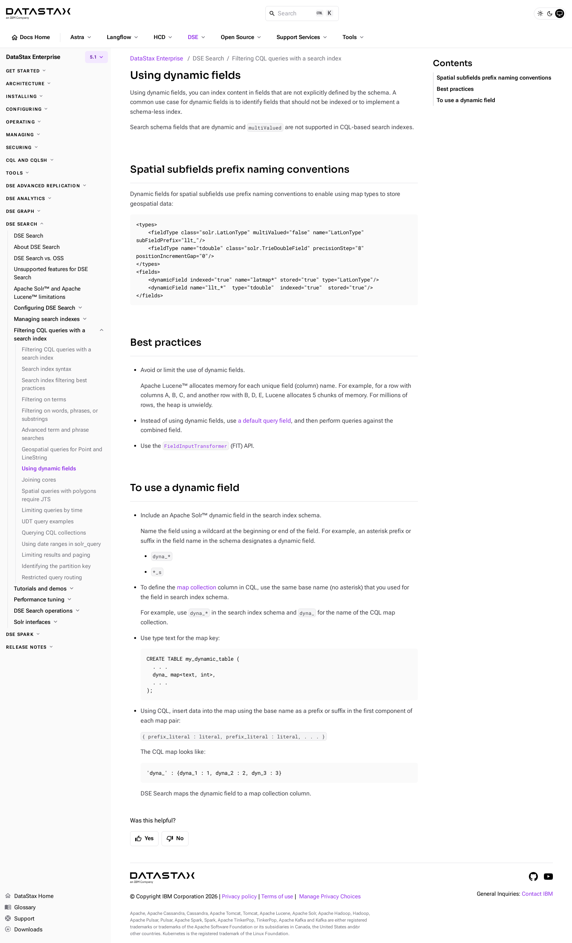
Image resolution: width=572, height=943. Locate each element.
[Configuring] (55, 109)
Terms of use (277, 896)
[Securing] (55, 147)
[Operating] (55, 122)
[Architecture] (55, 83)
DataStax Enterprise (156, 58)
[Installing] (55, 96)
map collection (196, 587)
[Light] (540, 13)
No (175, 838)
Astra (81, 37)
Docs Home (30, 37)
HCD (164, 37)
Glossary (20, 908)
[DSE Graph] (55, 211)
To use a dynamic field (185, 488)
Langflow (123, 37)
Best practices (165, 342)
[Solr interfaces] (59, 622)
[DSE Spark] (55, 634)
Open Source (241, 37)
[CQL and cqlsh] (55, 160)
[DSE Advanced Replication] (55, 185)
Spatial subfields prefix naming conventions (239, 169)
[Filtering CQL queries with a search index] (59, 335)
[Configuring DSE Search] (59, 308)
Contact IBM (537, 894)
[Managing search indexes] (59, 319)
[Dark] (549, 13)
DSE (197, 37)
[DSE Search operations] (59, 611)
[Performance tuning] (59, 600)
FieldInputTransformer (195, 446)
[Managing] (55, 134)
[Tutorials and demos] (59, 589)
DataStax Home (29, 896)
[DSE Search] (55, 224)
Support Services (302, 37)
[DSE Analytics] (55, 198)
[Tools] (55, 173)
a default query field (264, 420)
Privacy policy (239, 896)
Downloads (23, 930)
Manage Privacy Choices (330, 896)
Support (19, 919)
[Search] (302, 13)
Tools (354, 37)
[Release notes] (55, 647)
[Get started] (55, 71)
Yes (144, 838)
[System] (559, 13)
